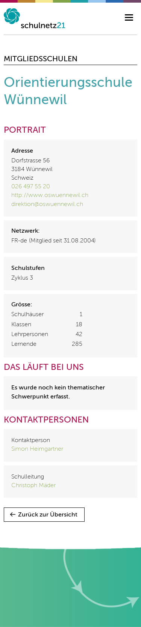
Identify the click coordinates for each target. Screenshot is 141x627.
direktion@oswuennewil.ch (47, 204)
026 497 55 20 (30, 187)
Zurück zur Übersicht (47, 515)
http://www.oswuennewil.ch (49, 195)
